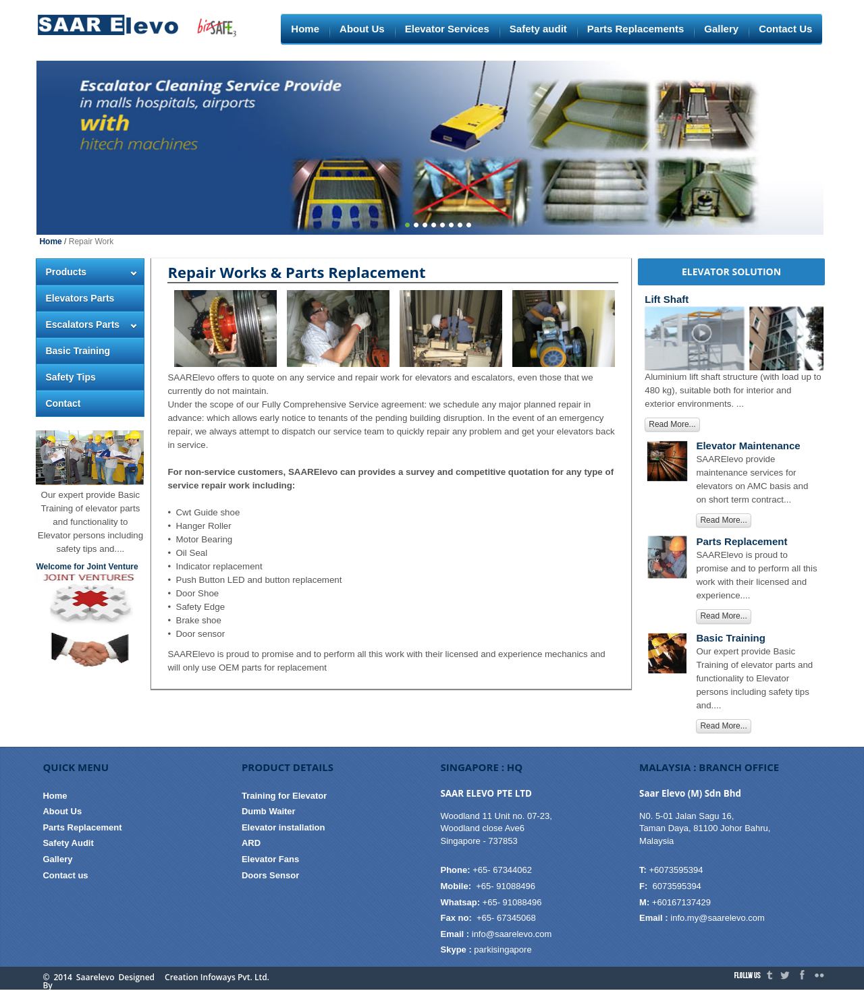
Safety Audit (68, 843)
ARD (251, 843)
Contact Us (785, 28)
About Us (362, 28)
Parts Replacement (82, 827)
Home (305, 28)
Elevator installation (283, 827)
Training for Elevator (284, 796)
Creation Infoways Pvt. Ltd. (217, 977)
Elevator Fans (270, 859)
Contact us (65, 875)
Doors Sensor (270, 875)
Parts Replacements (635, 28)
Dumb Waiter (269, 811)
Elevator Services (447, 28)
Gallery (721, 28)
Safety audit (538, 28)
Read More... (672, 424)
